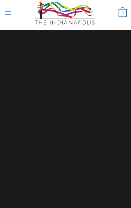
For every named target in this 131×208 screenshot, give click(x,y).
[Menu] (7, 13)
